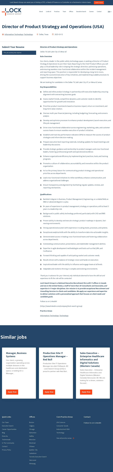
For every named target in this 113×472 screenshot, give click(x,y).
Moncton (32, 439)
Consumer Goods (62, 425)
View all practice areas (64, 438)
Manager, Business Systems (16, 355)
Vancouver (32, 460)
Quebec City (33, 449)
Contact (99, 11)
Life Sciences (60, 422)
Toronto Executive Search (38, 456)
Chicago (32, 429)
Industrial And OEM (63, 429)
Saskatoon (32, 453)
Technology (28, 34)
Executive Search (81, 11)
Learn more (99, 2)
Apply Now (12, 392)
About (41, 11)
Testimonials (6, 439)
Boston (31, 422)
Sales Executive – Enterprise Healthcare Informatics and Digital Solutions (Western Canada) (92, 360)
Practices (57, 11)
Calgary (31, 425)
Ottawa (31, 446)
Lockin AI (48, 11)
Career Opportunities (9, 429)
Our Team (5, 422)
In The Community (8, 443)
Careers (91, 11)
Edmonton (32, 432)
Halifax (31, 436)
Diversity (5, 436)
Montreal (32, 443)
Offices (71, 11)
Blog (3, 432)
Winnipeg (32, 463)
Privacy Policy (6, 449)
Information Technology (14, 34)
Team (64, 11)
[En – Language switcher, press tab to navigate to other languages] (109, 11)
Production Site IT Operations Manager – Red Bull (55, 356)
